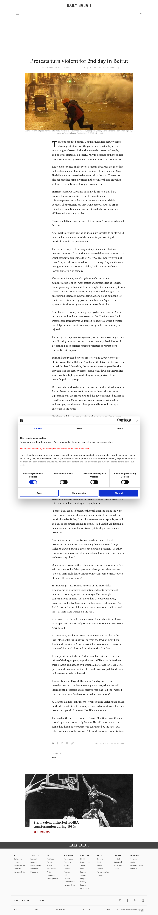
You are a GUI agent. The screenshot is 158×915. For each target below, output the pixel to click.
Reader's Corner (136, 865)
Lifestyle (85, 855)
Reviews (100, 875)
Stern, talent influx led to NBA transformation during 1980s (56, 824)
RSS (108, 910)
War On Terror (19, 865)
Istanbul (33, 859)
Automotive (68, 859)
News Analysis (19, 872)
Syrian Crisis (51, 875)
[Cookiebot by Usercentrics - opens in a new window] (119, 420)
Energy (66, 865)
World (50, 855)
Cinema (100, 859)
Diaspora (34, 872)
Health (82, 859)
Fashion (83, 872)
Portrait (100, 869)
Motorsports (118, 865)
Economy (67, 862)
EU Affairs (17, 869)
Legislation (18, 862)
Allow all (119, 493)
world (54, 758)
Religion (83, 878)
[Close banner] (137, 420)
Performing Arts (103, 872)
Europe (50, 862)
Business (68, 855)
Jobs (16, 910)
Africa (49, 872)
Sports (117, 855)
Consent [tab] (38, 428)
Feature (83, 885)
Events (99, 865)
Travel (82, 865)
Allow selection (79, 493)
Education (34, 862)
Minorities (34, 869)
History (83, 882)
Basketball (118, 862)
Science (83, 875)
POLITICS (18, 855)
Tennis (116, 869)
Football (117, 859)
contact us (86, 910)
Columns (133, 859)
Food (82, 869)
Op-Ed (132, 862)
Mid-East (50, 859)
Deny (39, 493)
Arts (99, 855)
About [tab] (120, 428)
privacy (37, 910)
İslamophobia (52, 878)
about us (60, 910)
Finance (67, 869)
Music (99, 862)
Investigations (35, 865)
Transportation (69, 882)
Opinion (134, 855)
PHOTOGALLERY (44, 832)
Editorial (133, 869)
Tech (65, 875)
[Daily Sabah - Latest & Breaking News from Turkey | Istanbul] (79, 5)
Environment (85, 862)
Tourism (67, 872)
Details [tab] (79, 428)
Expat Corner (85, 888)
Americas (50, 865)
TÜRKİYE (34, 855)
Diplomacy (18, 859)
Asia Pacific (51, 869)
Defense (67, 878)
